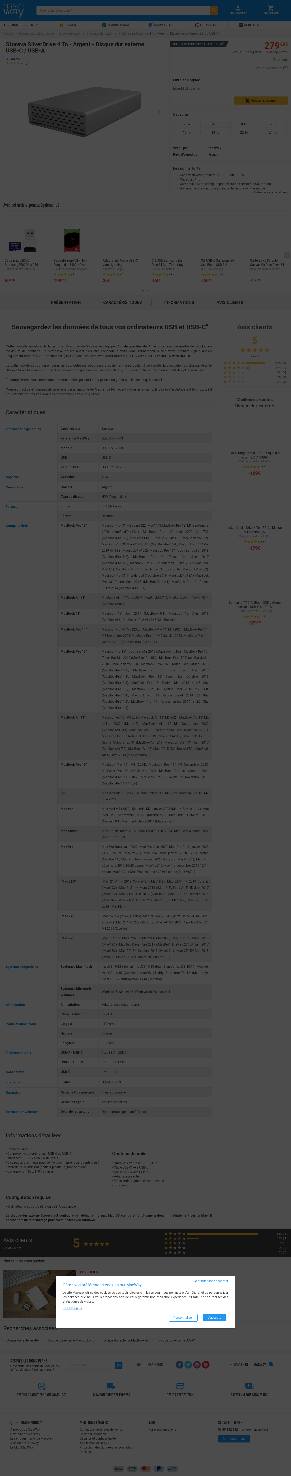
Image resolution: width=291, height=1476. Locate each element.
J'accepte (214, 1317)
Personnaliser (183, 1317)
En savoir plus (72, 1308)
